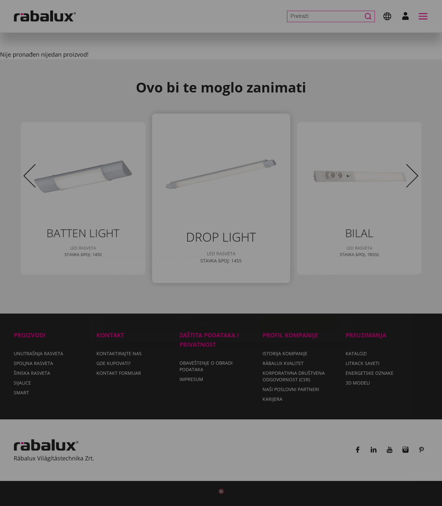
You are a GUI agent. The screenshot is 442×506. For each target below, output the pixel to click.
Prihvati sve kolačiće (299, 285)
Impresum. (185, 266)
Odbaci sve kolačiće (222, 285)
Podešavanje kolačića (144, 285)
